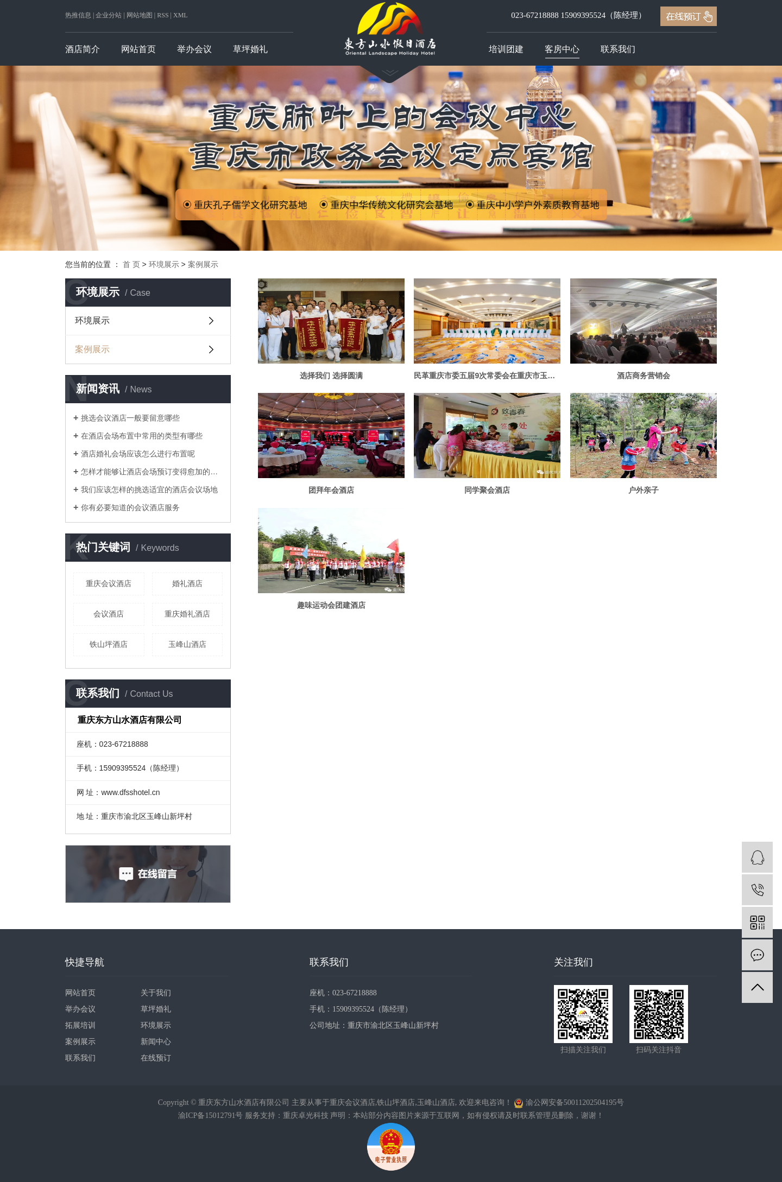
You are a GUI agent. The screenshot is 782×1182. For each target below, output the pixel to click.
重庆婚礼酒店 (187, 613)
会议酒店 (108, 613)
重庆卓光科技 (306, 1115)
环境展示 (164, 264)
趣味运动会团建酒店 (331, 605)
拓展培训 (80, 1025)
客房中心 (562, 49)
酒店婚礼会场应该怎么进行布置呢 (138, 453)
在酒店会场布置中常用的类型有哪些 (142, 435)
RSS (162, 15)
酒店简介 (82, 49)
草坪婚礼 (250, 49)
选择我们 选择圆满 (331, 375)
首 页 (131, 264)
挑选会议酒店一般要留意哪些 (130, 418)
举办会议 (194, 49)
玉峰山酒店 (187, 644)
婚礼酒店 (187, 583)
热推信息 (78, 15)
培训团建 (506, 49)
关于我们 (156, 993)
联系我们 (618, 49)
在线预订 (156, 1058)
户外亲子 (643, 490)
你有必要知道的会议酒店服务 (130, 507)
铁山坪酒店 (109, 644)
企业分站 (109, 15)
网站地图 (140, 15)
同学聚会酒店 (487, 490)
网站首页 (138, 49)
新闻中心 (156, 1042)
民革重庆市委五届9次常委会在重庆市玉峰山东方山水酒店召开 (487, 375)
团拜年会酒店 (331, 490)
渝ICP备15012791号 (210, 1115)
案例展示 (203, 264)
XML (180, 15)
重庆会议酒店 (108, 583)
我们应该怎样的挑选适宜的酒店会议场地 (149, 489)
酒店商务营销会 (643, 375)
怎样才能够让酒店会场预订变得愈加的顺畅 (152, 471)
